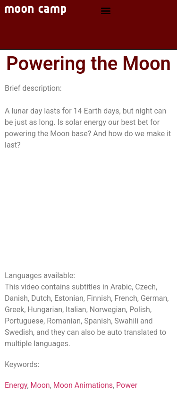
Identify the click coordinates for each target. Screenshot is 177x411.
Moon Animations (83, 385)
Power (126, 385)
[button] (105, 10)
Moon (40, 385)
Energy (16, 385)
